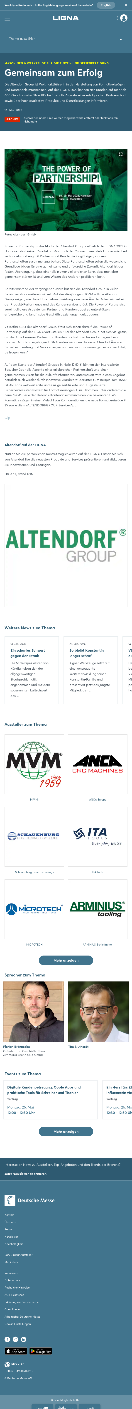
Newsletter (11, 1236)
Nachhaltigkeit (14, 1244)
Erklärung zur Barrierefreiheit (22, 1302)
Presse (8, 1229)
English (106, 5)
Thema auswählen (22, 39)
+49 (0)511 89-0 (24, 1371)
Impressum (11, 1273)
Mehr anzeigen (66, 960)
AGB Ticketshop (14, 1294)
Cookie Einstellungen (18, 1324)
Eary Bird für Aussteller (18, 1254)
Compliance (12, 1309)
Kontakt (9, 1214)
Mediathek (11, 1262)
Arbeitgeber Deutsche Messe (22, 1316)
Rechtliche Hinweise (17, 1287)
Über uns (10, 1222)
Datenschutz (12, 1280)
